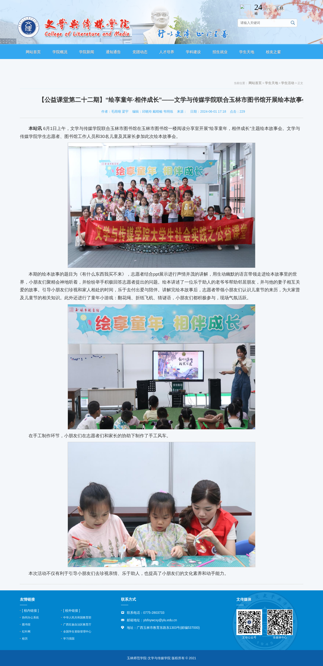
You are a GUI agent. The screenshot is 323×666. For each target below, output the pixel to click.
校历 (25, 638)
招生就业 (220, 52)
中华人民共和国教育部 (77, 617)
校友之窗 (273, 52)
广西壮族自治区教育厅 (77, 624)
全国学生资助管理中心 (77, 631)
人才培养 (166, 52)
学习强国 (68, 638)
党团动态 (139, 52)
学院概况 (59, 52)
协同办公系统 (30, 617)
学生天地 (246, 52)
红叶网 (26, 631)
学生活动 (287, 83)
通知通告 (113, 52)
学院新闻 (86, 52)
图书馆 (26, 624)
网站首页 (33, 52)
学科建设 (193, 52)
